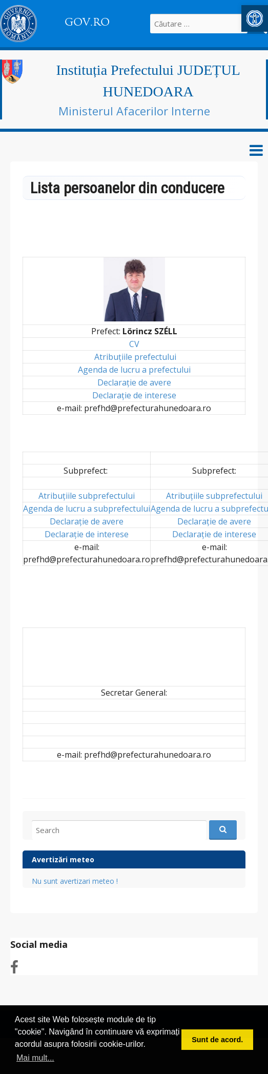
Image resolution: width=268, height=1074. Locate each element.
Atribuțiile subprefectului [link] (86, 495)
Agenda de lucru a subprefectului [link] (86, 508)
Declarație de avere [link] (134, 382)
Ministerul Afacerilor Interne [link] (134, 110)
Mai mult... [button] (35, 1057)
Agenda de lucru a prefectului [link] (134, 369)
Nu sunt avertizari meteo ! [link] (75, 881)
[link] (254, 18)
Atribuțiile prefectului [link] (135, 356)
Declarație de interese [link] (134, 395)
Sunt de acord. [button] (217, 1040)
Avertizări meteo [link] (63, 859)
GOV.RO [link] (87, 22)
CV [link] (134, 344)
